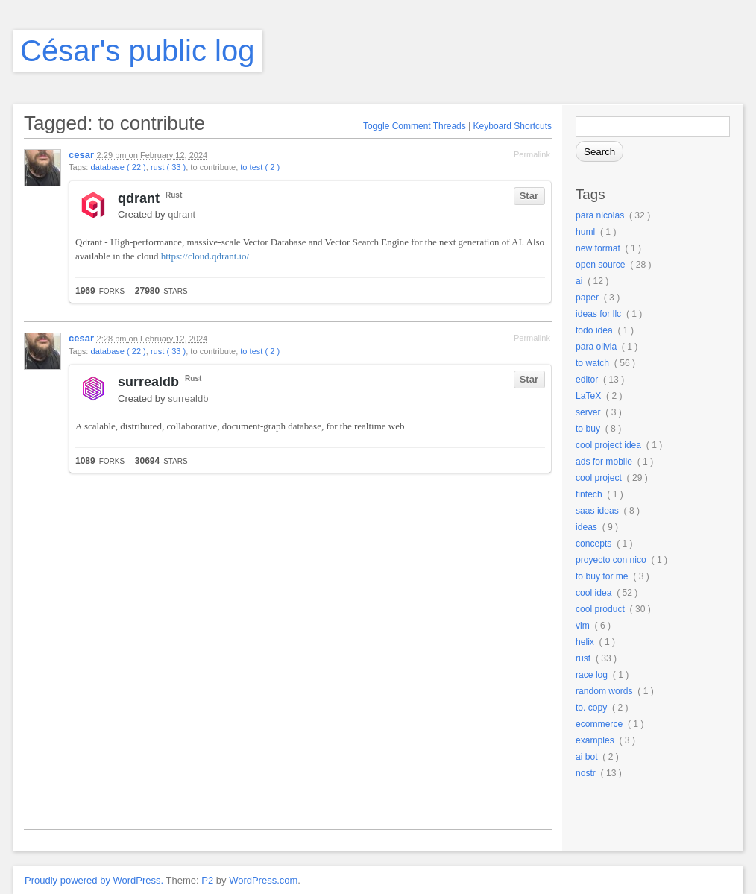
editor (587, 379)
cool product (600, 609)
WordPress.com (263, 880)
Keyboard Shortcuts (512, 126)
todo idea (594, 330)
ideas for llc (598, 314)
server (588, 412)
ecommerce (599, 724)
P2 (207, 880)
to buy (588, 429)
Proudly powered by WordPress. (94, 880)
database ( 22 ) (117, 167)
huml (585, 232)
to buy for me (602, 576)
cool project (599, 478)
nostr (586, 773)
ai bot (587, 757)
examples (595, 740)
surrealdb (148, 381)
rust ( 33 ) (168, 167)
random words (604, 691)
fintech (589, 494)
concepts (593, 543)
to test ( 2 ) (260, 167)
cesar (81, 154)
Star (529, 195)
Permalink (532, 154)
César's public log (137, 50)
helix (585, 642)
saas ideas (597, 511)
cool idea (593, 593)
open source (601, 264)
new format (598, 248)
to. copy (591, 707)
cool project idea (608, 445)
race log (592, 675)
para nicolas (600, 215)
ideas (586, 527)
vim (583, 625)
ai (579, 281)
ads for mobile (604, 461)
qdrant (139, 198)
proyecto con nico (611, 560)
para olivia (596, 346)
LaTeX (588, 396)
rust (583, 658)
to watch (592, 363)
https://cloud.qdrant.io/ (205, 256)
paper (587, 297)
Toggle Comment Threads (414, 126)
